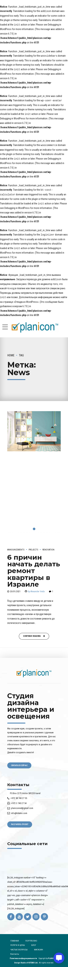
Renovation (48, 547)
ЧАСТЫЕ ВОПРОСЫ (19, 947)
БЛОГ (33, 942)
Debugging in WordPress (12, 117)
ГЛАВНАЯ (14, 938)
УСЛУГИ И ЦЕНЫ (17, 942)
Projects (33, 547)
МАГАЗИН (38, 947)
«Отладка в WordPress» (26, 299)
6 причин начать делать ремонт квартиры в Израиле (33, 568)
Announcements (15, 547)
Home (11, 352)
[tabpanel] (34, 474)
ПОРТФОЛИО (31, 938)
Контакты (14, 951)
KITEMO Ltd (33, 960)
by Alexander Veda (36, 589)
